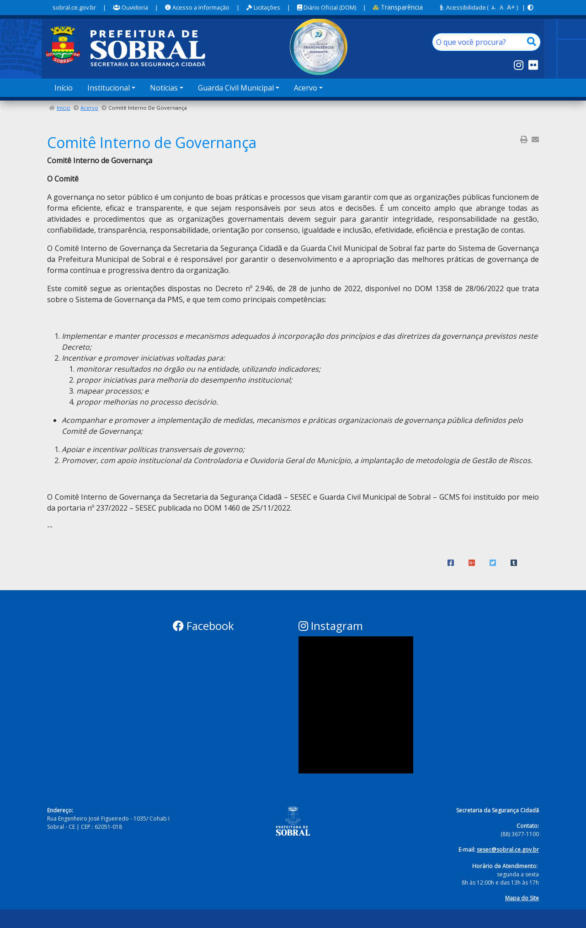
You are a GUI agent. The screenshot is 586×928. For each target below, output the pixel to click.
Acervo (89, 107)
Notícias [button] (164, 88)
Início (63, 88)
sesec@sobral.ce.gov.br (508, 849)
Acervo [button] (305, 88)
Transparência (398, 7)
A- (493, 7)
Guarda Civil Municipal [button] (236, 88)
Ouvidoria (130, 7)
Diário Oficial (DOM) (326, 7)
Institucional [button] (108, 88)
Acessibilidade (463, 7)
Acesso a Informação (197, 7)
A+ (511, 7)
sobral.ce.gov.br (74, 7)
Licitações (263, 7)
